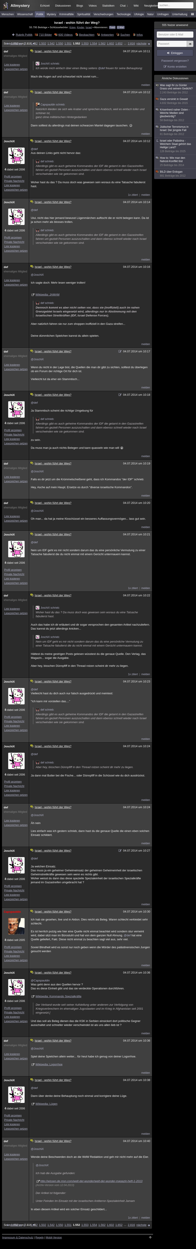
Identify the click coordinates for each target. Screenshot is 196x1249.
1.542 (51, 43)
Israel (89, 27)
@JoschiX (37, 274)
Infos (140, 34)
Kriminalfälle (66, 14)
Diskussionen (63, 5)
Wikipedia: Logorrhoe (49, 1064)
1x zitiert (133, 194)
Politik (39, 14)
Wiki (136, 5)
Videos (93, 5)
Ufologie (139, 14)
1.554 (93, 43)
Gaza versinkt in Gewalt (175, 101)
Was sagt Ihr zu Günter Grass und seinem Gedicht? (175, 89)
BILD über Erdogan (175, 173)
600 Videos (65, 34)
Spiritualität (83, 14)
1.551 (68, 43)
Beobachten (86, 34)
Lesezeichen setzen (16, 69)
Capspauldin (12, 911)
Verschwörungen (103, 14)
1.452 (34, 43)
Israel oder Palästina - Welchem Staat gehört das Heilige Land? (175, 146)
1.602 (110, 43)
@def (101, 68)
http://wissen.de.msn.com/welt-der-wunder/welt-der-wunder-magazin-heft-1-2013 (91, 1181)
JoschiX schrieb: (48, 63)
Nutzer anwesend (175, 25)
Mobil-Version (54, 1237)
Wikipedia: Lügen (46, 1103)
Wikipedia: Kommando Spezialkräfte (58, 996)
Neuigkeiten (151, 5)
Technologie (124, 14)
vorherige (16, 43)
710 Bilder (45, 34)
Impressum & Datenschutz (17, 1237)
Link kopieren (12, 64)
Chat (124, 5)
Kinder (80, 27)
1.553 (85, 43)
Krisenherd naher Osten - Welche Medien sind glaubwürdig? (175, 115)
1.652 (119, 43)
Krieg (72, 27)
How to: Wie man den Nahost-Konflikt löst (175, 161)
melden (145, 85)
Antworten (107, 34)
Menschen (8, 14)
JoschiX (9, 141)
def (6, 51)
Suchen (125, 34)
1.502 (42, 43)
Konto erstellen (177, 66)
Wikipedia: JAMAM (47, 294)
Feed (112, 27)
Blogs (79, 5)
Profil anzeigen (13, 176)
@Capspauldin (40, 980)
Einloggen (177, 53)
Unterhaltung (179, 14)
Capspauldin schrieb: (50, 104)
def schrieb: (45, 161)
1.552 (76, 43)
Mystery (51, 14)
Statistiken (108, 5)
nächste (141, 43)
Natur (150, 14)
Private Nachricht (14, 181)
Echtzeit (45, 5)
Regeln (39, 1237)
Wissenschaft (25, 14)
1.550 (59, 43)
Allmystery (20, 6)
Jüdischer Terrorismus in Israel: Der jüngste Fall (175, 130)
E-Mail (121, 27)
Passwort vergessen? (175, 60)
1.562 (102, 43)
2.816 (131, 43)
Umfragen (163, 14)
